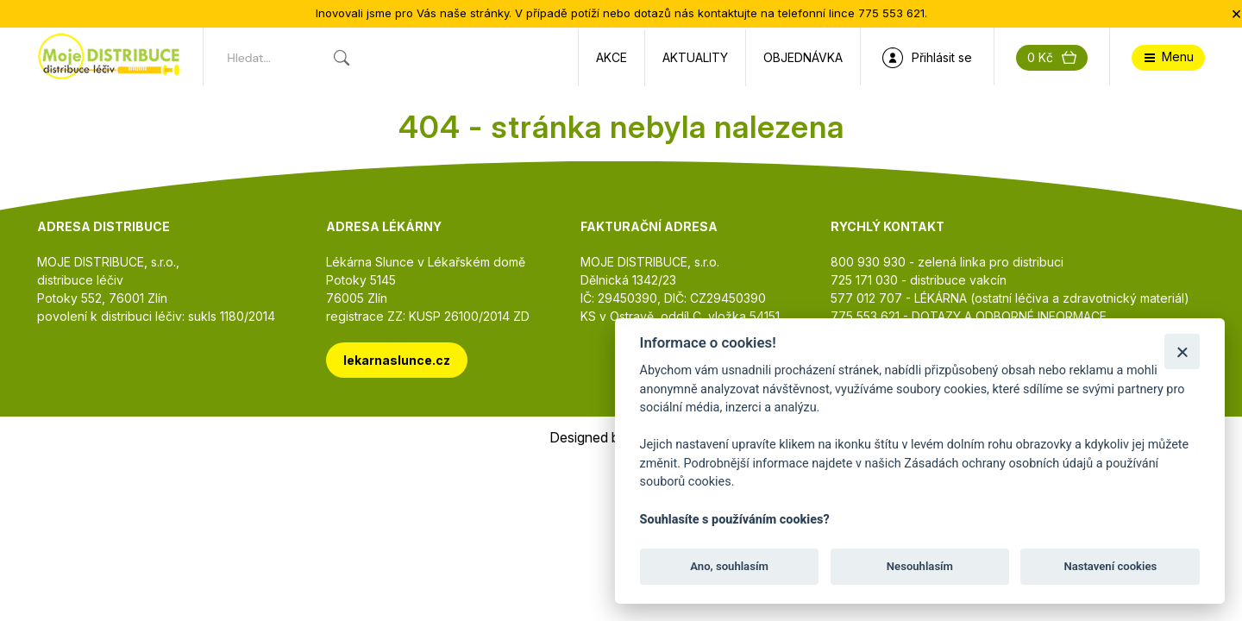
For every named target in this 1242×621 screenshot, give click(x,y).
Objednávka (803, 57)
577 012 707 (866, 298)
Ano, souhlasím (729, 566)
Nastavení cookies (1110, 566)
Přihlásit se (927, 57)
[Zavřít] (1182, 351)
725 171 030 (864, 280)
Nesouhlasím (920, 566)
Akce (611, 57)
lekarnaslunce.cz (396, 360)
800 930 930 (868, 261)
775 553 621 (865, 316)
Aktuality (695, 57)
